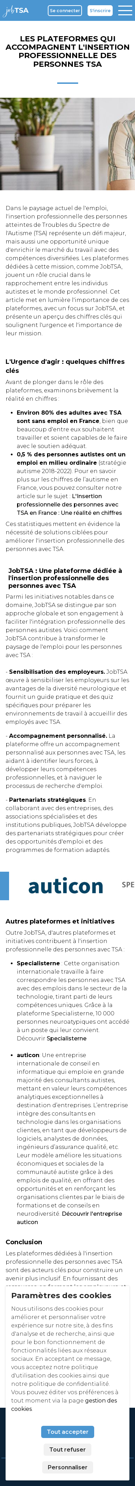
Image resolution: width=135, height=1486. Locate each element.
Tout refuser (67, 1449)
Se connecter (65, 10)
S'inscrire (100, 10)
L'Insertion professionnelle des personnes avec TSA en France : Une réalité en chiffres (69, 504)
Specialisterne (67, 1038)
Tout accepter (68, 1432)
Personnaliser (68, 1467)
